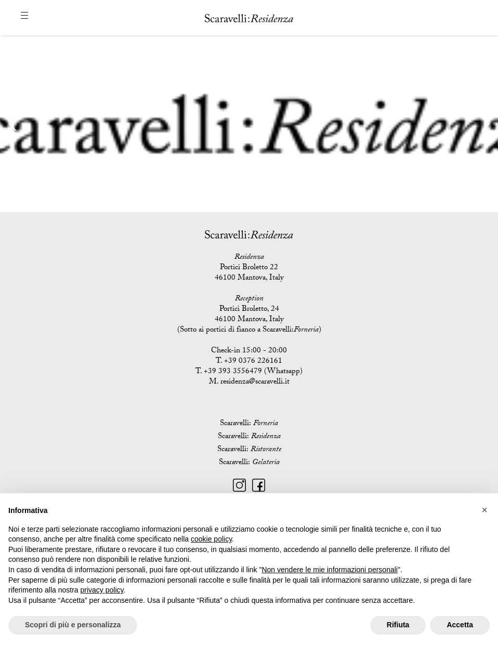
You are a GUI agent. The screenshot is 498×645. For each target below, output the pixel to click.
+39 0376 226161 (253, 361)
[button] (484, 510)
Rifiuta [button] (398, 625)
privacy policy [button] (102, 590)
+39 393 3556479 (233, 372)
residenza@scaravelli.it (255, 382)
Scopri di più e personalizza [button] (73, 625)
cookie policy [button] (211, 539)
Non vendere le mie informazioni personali (329, 569)
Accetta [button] (460, 625)
